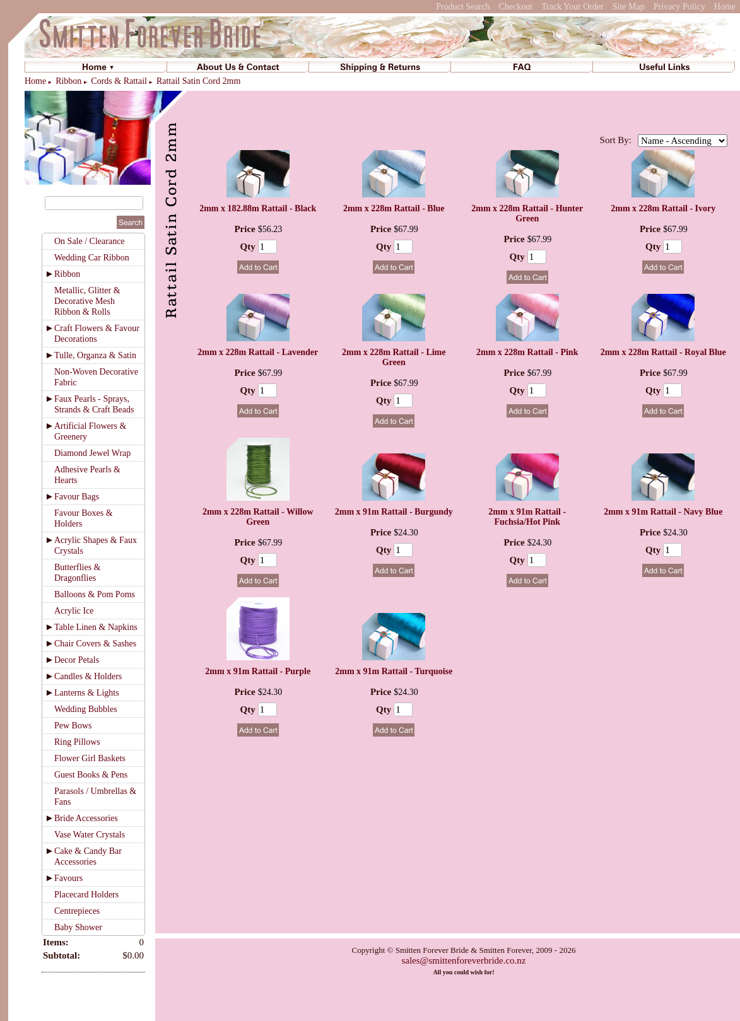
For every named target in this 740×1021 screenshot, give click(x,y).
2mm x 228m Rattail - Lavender (257, 352)
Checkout (515, 6)
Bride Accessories (86, 818)
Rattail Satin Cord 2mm (198, 81)
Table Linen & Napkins (96, 627)
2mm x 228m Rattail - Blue (394, 208)
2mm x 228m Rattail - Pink (527, 352)
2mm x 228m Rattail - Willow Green (258, 517)
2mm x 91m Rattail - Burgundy (394, 511)
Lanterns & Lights (86, 692)
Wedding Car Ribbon (91, 257)
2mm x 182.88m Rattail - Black (257, 208)
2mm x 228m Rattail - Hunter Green (527, 213)
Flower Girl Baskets (90, 758)
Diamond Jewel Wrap (92, 453)
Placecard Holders (86, 894)
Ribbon (68, 81)
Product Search (463, 6)
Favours (68, 878)
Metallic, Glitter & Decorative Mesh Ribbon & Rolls (87, 301)
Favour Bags (76, 496)
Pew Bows (73, 725)
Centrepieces (77, 911)
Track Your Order (572, 6)
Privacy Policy (679, 6)
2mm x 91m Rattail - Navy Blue (663, 511)
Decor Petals (76, 660)
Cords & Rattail (119, 81)
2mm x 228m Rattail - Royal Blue (663, 352)
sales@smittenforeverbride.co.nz (463, 960)
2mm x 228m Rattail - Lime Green (393, 357)
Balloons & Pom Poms (94, 594)
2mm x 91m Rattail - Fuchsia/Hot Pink (527, 517)
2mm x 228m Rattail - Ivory (663, 208)
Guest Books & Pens (90, 774)
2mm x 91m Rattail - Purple (257, 671)
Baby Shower (78, 927)
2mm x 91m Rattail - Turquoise (393, 671)
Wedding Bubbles (85, 709)
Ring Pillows (77, 742)
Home (725, 6)
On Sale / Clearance (89, 241)
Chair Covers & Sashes (95, 643)
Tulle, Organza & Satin (95, 355)
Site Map (629, 6)
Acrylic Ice (74, 611)
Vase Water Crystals (89, 834)
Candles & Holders (88, 676)
